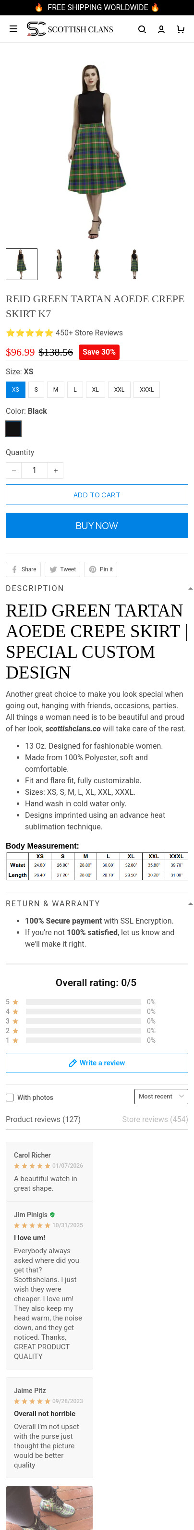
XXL (119, 389)
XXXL (147, 389)
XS (29, 371)
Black (37, 411)
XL (95, 389)
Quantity (20, 452)
